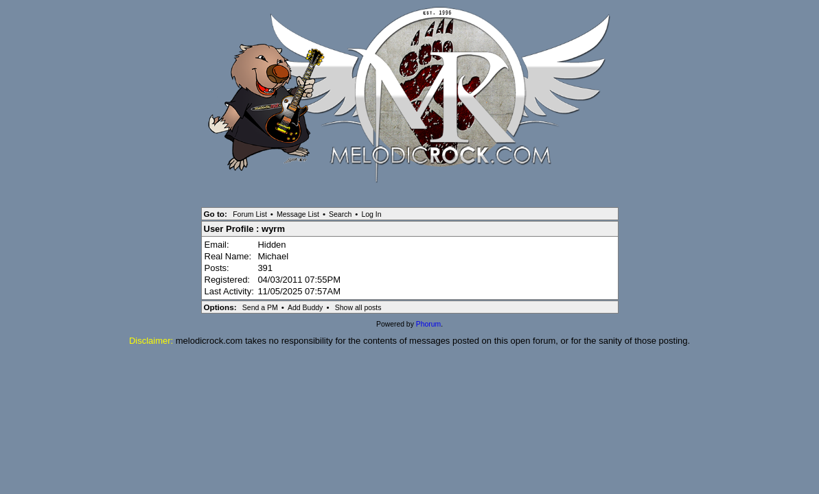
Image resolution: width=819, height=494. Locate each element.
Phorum (428, 324)
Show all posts (358, 307)
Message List (298, 214)
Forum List (250, 214)
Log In (371, 214)
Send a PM (260, 307)
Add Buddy (305, 307)
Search (340, 214)
